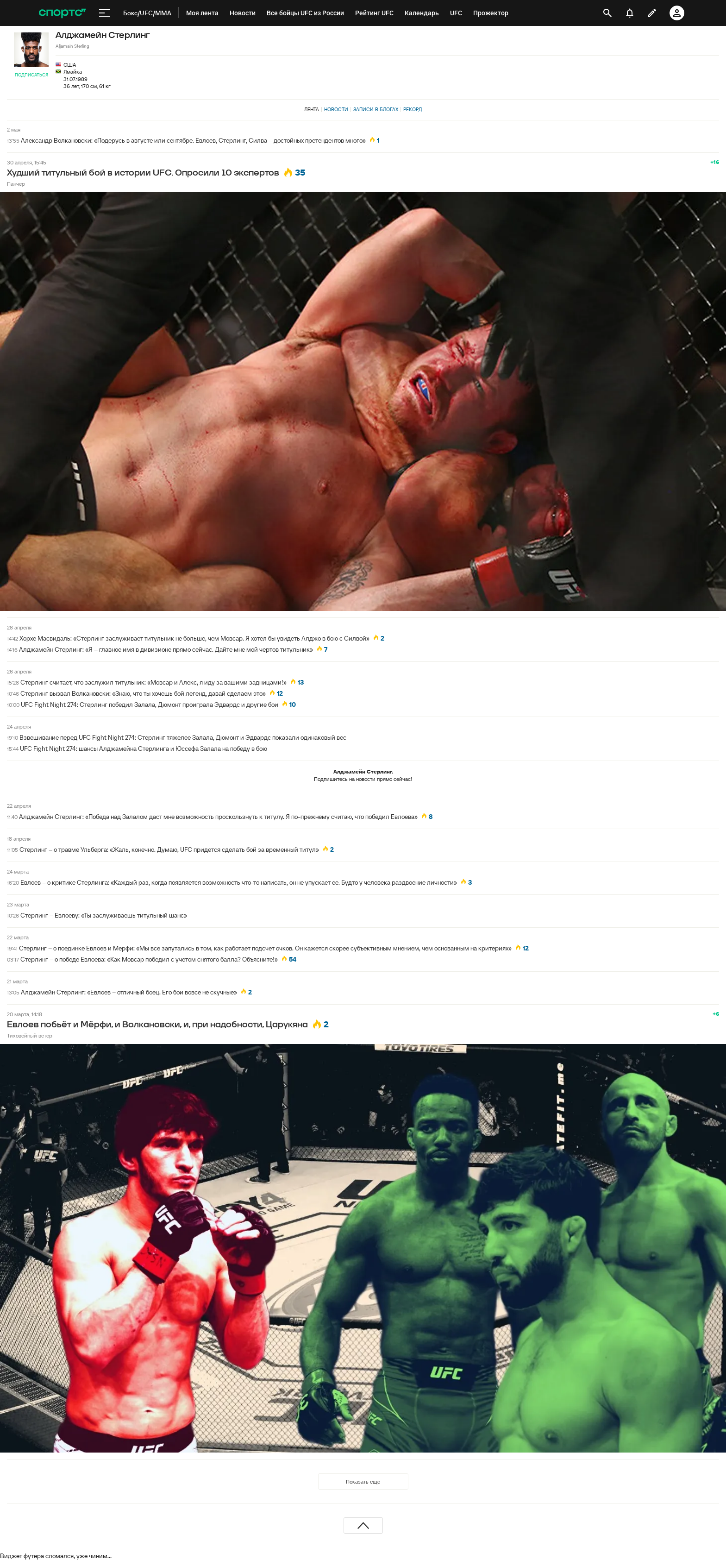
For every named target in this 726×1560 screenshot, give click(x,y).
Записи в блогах (375, 109)
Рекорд (412, 109)
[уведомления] (630, 13)
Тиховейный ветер (29, 1035)
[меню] (105, 13)
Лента (311, 109)
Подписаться (31, 75)
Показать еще (363, 1481)
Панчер (16, 183)
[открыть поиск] (607, 13)
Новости (336, 109)
